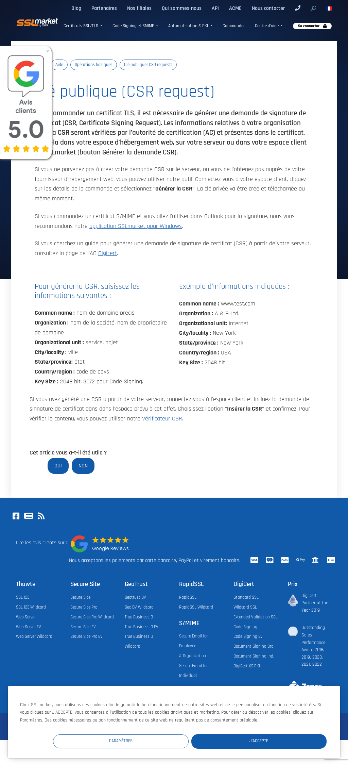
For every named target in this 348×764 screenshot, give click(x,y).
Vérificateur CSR (162, 418)
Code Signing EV (248, 636)
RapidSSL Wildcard (196, 607)
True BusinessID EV (141, 627)
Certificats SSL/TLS (81, 26)
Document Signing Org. (253, 646)
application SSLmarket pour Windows (135, 226)
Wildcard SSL (245, 607)
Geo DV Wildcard (139, 607)
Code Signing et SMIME (133, 26)
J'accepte (286, 740)
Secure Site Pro (83, 607)
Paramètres (201, 740)
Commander (234, 26)
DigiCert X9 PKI (246, 666)
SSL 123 (22, 597)
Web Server (26, 617)
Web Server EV (28, 627)
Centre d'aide (267, 26)
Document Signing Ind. (253, 656)
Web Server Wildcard (34, 636)
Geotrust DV (135, 597)
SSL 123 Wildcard (31, 607)
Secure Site (80, 597)
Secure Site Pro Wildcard (92, 617)
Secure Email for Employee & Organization (193, 646)
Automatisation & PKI (188, 26)
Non (83, 465)
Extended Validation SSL (255, 617)
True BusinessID (139, 617)
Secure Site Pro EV (86, 636)
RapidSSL (187, 597)
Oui (58, 465)
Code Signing (245, 627)
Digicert (107, 253)
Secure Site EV (83, 627)
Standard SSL (246, 597)
